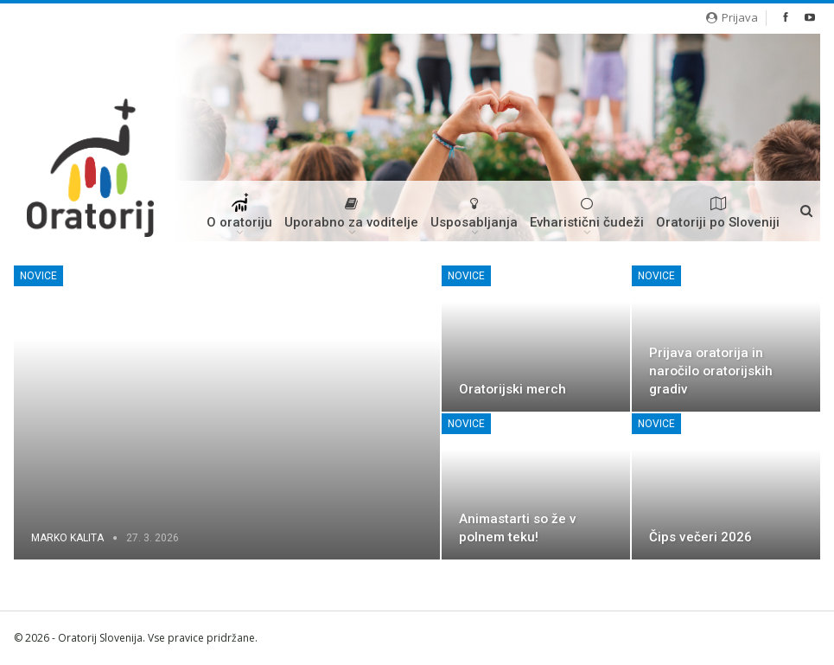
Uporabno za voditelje (351, 213)
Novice (38, 276)
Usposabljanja (474, 213)
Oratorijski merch (512, 389)
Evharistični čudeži (587, 213)
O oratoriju (239, 217)
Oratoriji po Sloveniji (718, 213)
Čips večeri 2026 (700, 537)
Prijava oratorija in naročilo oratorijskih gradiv (711, 371)
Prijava (732, 17)
